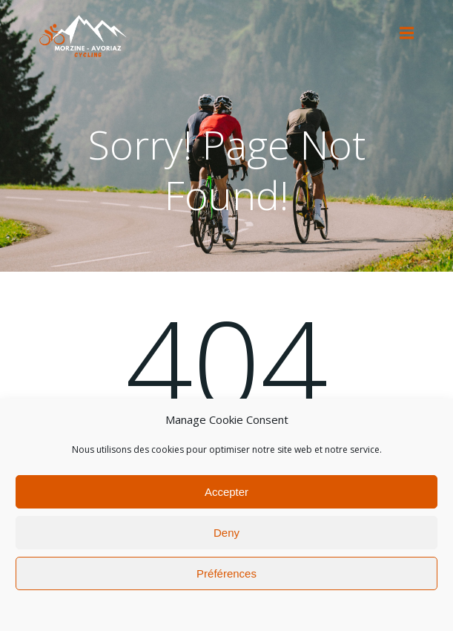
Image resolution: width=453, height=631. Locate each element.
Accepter (226, 494)
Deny (226, 535)
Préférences (226, 576)
